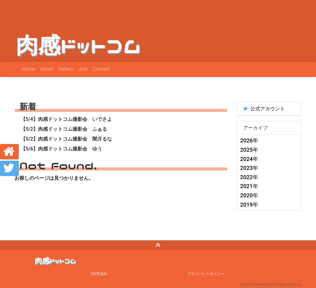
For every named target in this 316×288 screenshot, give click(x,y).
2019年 (249, 204)
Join (83, 69)
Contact (101, 69)
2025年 (249, 149)
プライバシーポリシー (205, 274)
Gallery (65, 69)
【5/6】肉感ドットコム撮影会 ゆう (61, 149)
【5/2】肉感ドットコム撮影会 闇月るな (66, 139)
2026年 (249, 140)
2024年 (249, 159)
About (46, 69)
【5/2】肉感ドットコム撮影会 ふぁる (64, 129)
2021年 (249, 186)
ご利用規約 (98, 274)
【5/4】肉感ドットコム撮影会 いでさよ (66, 119)
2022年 (249, 177)
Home (28, 69)
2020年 (249, 195)
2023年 (249, 168)
